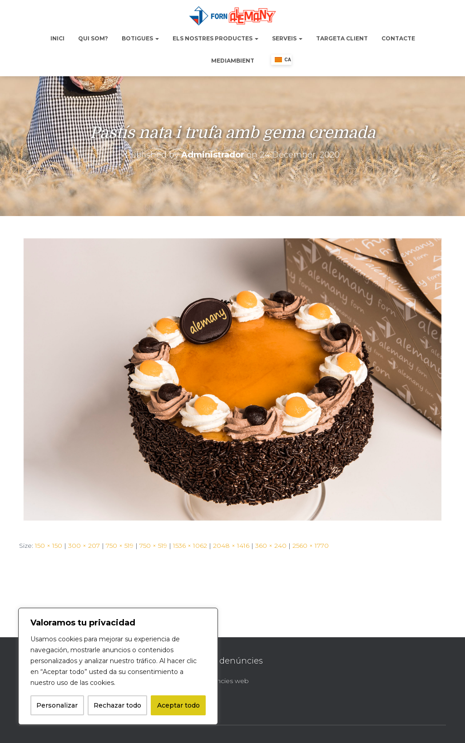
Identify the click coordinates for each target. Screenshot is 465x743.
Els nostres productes (215, 38)
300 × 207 (84, 545)
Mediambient (232, 60)
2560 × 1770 (310, 545)
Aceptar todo (178, 705)
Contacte (398, 38)
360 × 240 (271, 545)
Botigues (140, 38)
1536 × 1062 (190, 545)
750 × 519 (120, 545)
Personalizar (57, 705)
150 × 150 (48, 545)
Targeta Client (342, 38)
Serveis (287, 38)
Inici (57, 38)
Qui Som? (93, 38)
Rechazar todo (117, 705)
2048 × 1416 (231, 545)
